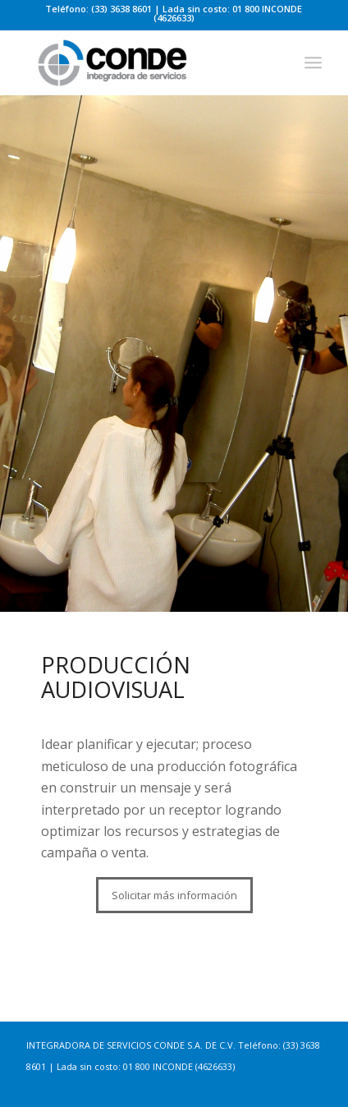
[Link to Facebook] (260, 1086)
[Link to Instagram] (284, 1086)
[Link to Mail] (309, 1086)
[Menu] (313, 62)
